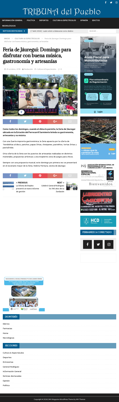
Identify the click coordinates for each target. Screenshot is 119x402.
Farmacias (7, 328)
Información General (12, 20)
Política (31, 20)
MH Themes (80, 399)
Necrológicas (9, 25)
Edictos (96, 20)
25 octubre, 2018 (13, 68)
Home (5, 332)
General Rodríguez (11, 366)
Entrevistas (8, 361)
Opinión (84, 20)
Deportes (43, 20)
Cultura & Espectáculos (64, 20)
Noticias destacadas (12, 375)
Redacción (28, 68)
